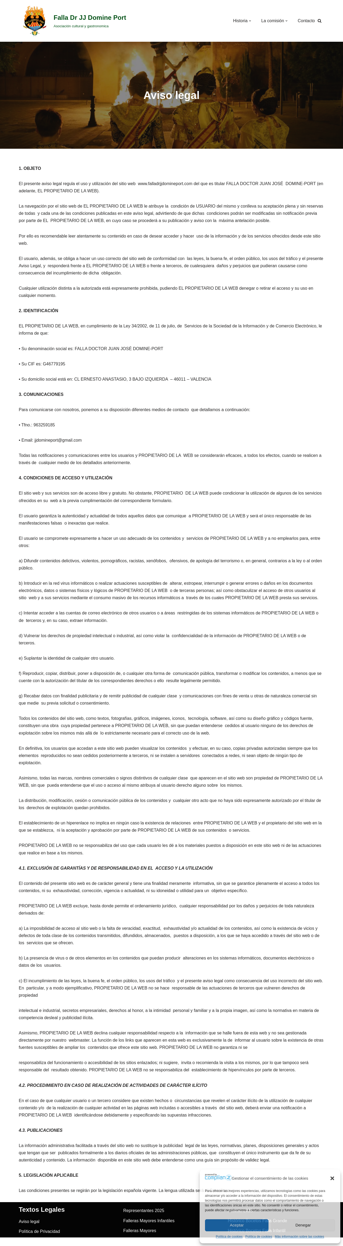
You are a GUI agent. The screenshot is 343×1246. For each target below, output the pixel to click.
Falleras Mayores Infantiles (148, 1223)
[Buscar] (320, 21)
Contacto (306, 20)
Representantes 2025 (143, 1213)
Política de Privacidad (39, 1234)
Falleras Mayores (139, 1232)
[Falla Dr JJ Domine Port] (72, 21)
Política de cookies (229, 1237)
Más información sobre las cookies (299, 1237)
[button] (332, 1178)
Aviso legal (29, 1224)
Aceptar (237, 1225)
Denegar (303, 1225)
